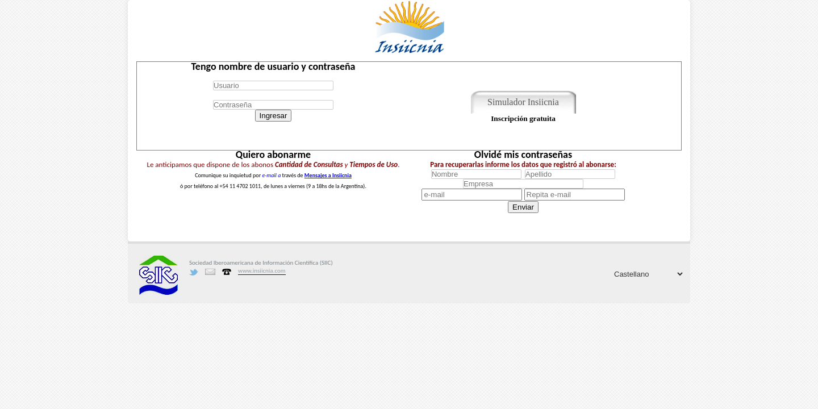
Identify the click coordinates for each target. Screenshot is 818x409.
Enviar (523, 207)
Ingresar (273, 115)
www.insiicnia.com (262, 270)
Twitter (193, 272)
